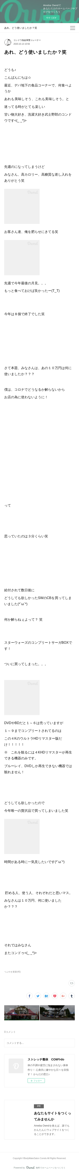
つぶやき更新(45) (12, 972)
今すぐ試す (51, 18)
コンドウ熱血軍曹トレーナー (27, 40)
